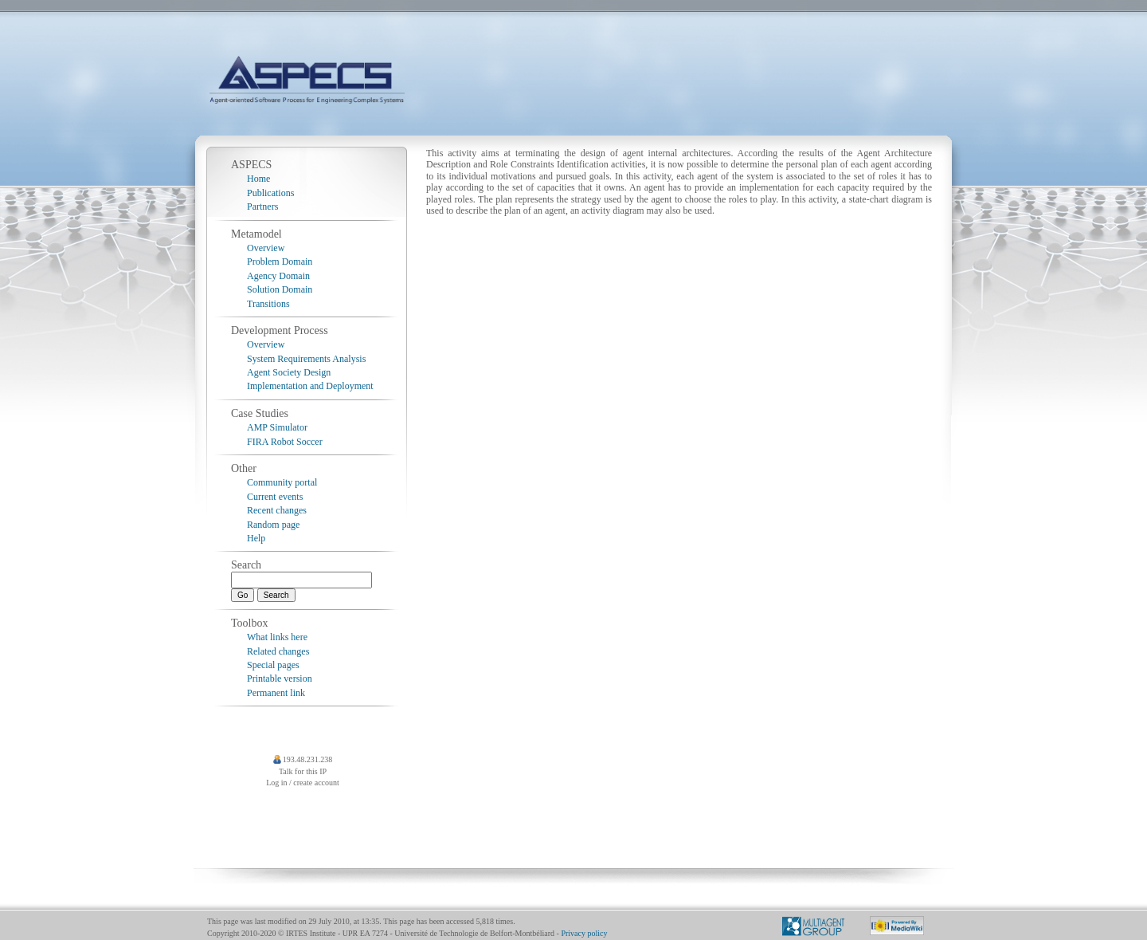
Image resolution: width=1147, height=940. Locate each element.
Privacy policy (584, 933)
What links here (277, 637)
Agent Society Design (289, 372)
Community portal (282, 482)
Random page (273, 524)
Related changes (278, 651)
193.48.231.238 (308, 759)
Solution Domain (279, 289)
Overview (265, 248)
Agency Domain (278, 275)
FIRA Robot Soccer (285, 441)
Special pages (273, 665)
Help (256, 538)
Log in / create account (302, 782)
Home (258, 178)
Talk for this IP (303, 771)
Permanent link (276, 692)
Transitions (268, 303)
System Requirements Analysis (306, 358)
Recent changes (277, 510)
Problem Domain (279, 261)
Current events (275, 496)
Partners (262, 206)
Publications (270, 193)
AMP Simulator (277, 427)
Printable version (279, 678)
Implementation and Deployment (310, 385)
